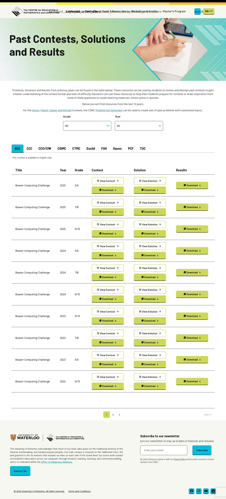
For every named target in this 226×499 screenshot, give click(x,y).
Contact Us (20, 470)
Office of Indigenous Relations (56, 461)
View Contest (107, 180)
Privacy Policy (180, 459)
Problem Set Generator (109, 110)
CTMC (76, 148)
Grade (67, 116)
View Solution (150, 180)
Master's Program (174, 11)
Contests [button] (91, 11)
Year (118, 116)
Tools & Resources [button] (114, 11)
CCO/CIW (45, 148)
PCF (131, 148)
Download (108, 189)
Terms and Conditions (79, 491)
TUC (143, 148)
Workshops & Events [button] (144, 11)
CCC (29, 148)
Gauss (35, 110)
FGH (104, 148)
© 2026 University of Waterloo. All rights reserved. (39, 491)
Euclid (91, 148)
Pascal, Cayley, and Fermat (56, 110)
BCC (17, 148)
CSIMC (61, 148)
